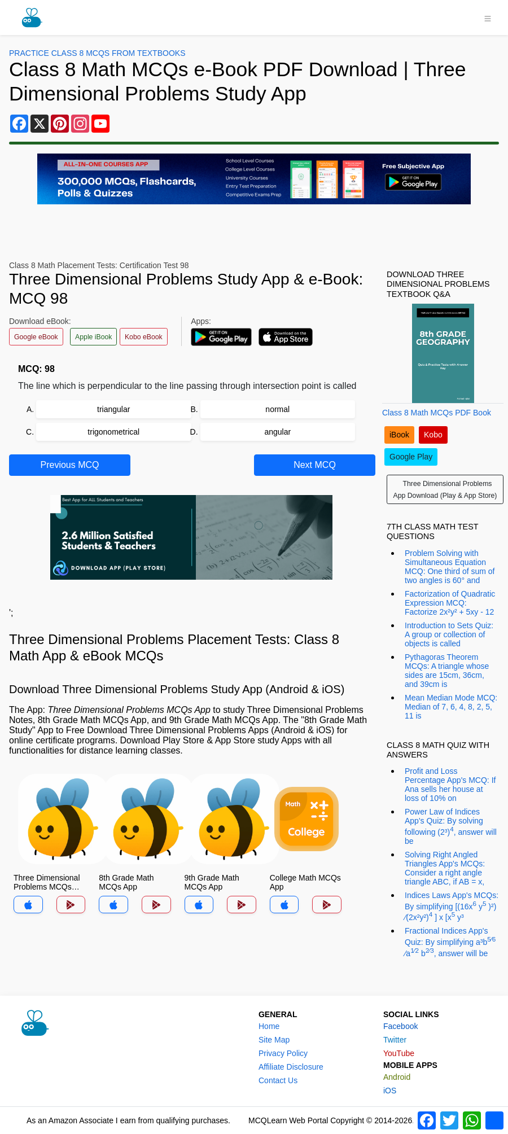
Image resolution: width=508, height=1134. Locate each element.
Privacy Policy (283, 1053)
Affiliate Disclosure (291, 1066)
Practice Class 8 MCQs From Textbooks (97, 53)
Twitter (394, 1039)
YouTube (398, 1053)
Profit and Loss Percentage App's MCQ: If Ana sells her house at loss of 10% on (450, 785)
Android (396, 1077)
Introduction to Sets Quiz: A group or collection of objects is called (449, 634)
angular (277, 431)
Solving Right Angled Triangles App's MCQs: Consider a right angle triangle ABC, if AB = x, (445, 868)
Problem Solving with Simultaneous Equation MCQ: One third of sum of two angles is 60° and (450, 567)
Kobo (433, 434)
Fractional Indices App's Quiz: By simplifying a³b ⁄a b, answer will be (450, 941)
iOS (389, 1090)
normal (277, 409)
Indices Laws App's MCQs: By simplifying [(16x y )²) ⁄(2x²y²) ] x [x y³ (451, 906)
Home (269, 1026)
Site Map (274, 1039)
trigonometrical (113, 431)
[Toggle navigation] (487, 17)
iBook (399, 434)
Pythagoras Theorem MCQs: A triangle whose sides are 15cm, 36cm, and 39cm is (447, 671)
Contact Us (278, 1080)
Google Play (410, 456)
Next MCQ (315, 465)
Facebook (400, 1026)
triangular (113, 409)
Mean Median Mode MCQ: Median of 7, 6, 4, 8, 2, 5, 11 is (451, 706)
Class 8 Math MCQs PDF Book (436, 412)
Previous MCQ (69, 465)
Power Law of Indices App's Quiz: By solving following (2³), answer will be (451, 826)
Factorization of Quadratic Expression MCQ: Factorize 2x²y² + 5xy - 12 (450, 602)
